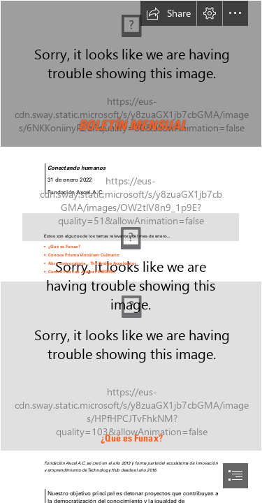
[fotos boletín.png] (131, 366)
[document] (131, 251)
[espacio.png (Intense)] (131, 221)
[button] (168, 13)
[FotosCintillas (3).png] (131, 73)
